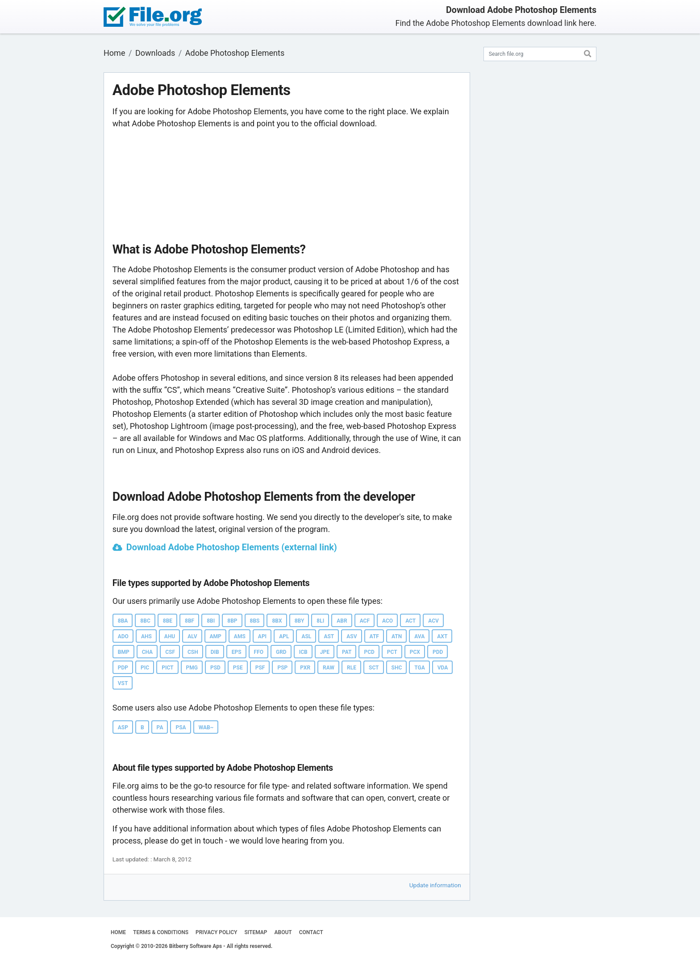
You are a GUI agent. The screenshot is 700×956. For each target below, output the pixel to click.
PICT (167, 668)
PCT (392, 652)
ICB (303, 652)
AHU (169, 636)
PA (160, 727)
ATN (397, 636)
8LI (320, 621)
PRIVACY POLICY (216, 932)
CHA (147, 652)
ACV (433, 621)
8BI (211, 621)
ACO (387, 621)
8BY (299, 621)
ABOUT (283, 932)
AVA (419, 636)
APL (284, 636)
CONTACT (311, 932)
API (262, 636)
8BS (255, 621)
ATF (374, 636)
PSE (238, 668)
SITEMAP (255, 932)
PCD (369, 652)
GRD (281, 652)
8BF (189, 621)
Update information (435, 885)
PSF (260, 668)
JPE (324, 652)
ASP (123, 727)
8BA (123, 621)
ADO (123, 636)
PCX (415, 652)
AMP (215, 636)
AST (329, 636)
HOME (118, 932)
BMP (123, 652)
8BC (145, 621)
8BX (277, 621)
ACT (410, 621)
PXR (305, 668)
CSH (193, 652)
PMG (192, 668)
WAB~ (206, 727)
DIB (215, 652)
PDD (438, 652)
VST (123, 683)
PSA (180, 727)
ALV (192, 636)
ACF (365, 621)
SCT (374, 668)
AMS (240, 636)
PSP (282, 668)
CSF (170, 652)
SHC (397, 668)
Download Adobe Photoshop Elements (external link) (231, 547)
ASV (351, 636)
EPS (237, 652)
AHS (146, 636)
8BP (232, 621)
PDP (123, 668)
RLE (351, 668)
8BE (167, 621)
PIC (145, 668)
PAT (347, 652)
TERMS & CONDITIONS (160, 932)
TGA (419, 668)
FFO (258, 652)
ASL (306, 636)
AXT (442, 636)
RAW (328, 668)
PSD (215, 668)
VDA (443, 668)
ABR (342, 621)
